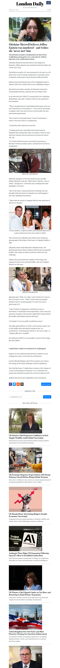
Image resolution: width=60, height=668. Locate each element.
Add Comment (46, 384)
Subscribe (47, 397)
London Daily (30, 3)
